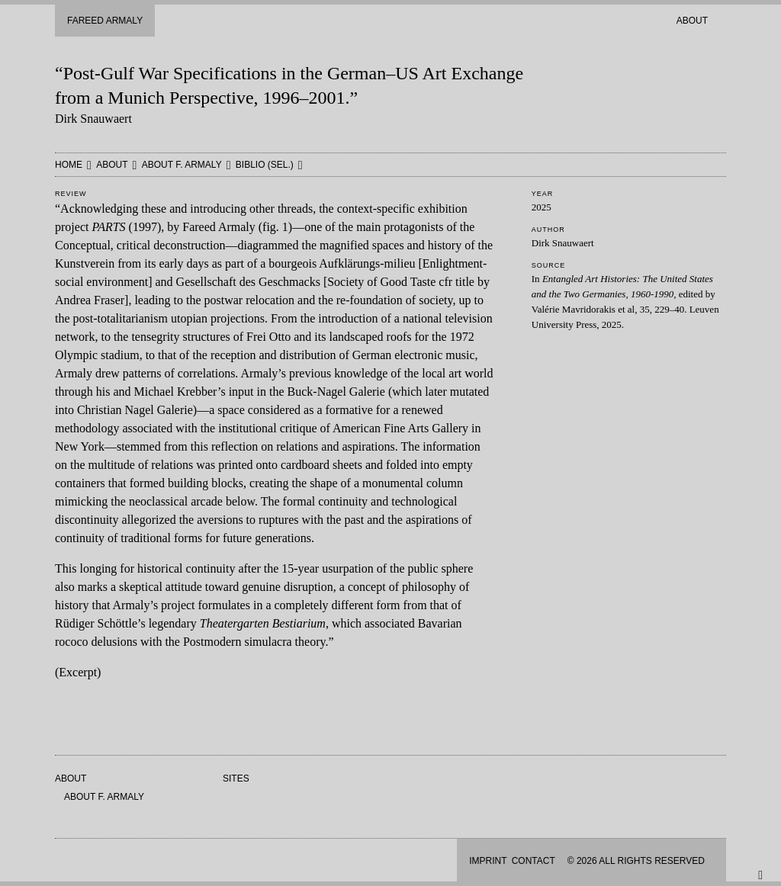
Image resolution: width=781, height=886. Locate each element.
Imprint (487, 861)
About (692, 20)
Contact (533, 861)
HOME (68, 164)
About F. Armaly (182, 164)
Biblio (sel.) (265, 164)
